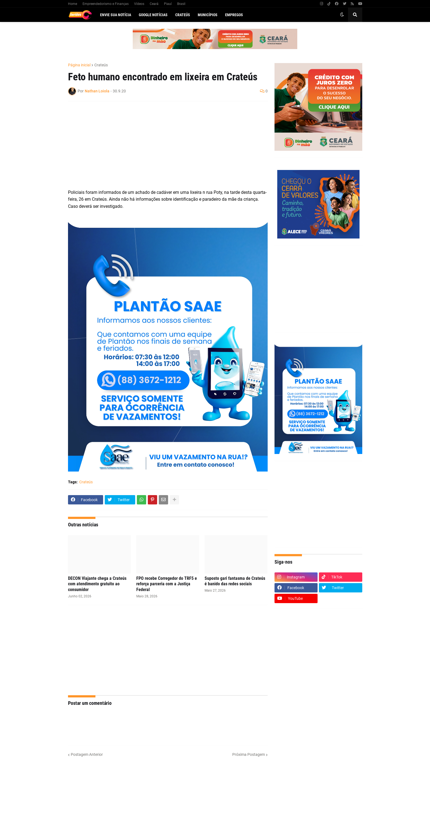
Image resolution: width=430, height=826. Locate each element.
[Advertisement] (162, 145)
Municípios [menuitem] (207, 15)
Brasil (181, 4)
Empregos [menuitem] (234, 15)
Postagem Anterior (87, 754)
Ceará (154, 4)
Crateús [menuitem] (182, 15)
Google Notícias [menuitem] (153, 15)
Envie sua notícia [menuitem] (115, 15)
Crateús (101, 65)
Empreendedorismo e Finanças (106, 4)
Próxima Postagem (248, 754)
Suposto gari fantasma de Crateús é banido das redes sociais (235, 581)
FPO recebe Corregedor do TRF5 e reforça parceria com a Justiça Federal (166, 584)
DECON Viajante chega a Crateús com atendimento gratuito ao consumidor (97, 584)
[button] (342, 15)
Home (72, 4)
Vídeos (139, 4)
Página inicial (79, 65)
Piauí (168, 4)
